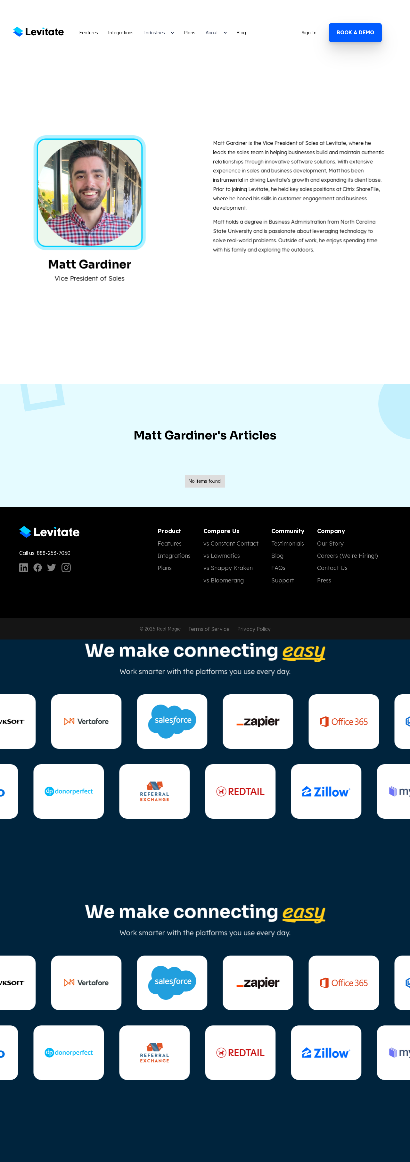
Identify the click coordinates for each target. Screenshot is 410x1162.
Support (282, 580)
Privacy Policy (254, 629)
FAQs (278, 568)
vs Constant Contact (230, 543)
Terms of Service (209, 629)
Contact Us (332, 568)
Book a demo (355, 32)
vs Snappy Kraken (228, 568)
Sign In (309, 33)
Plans (189, 33)
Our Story (330, 543)
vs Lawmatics (221, 555)
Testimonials (287, 543)
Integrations (121, 33)
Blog (241, 33)
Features (88, 33)
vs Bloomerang (223, 580)
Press (324, 580)
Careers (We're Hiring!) (347, 555)
